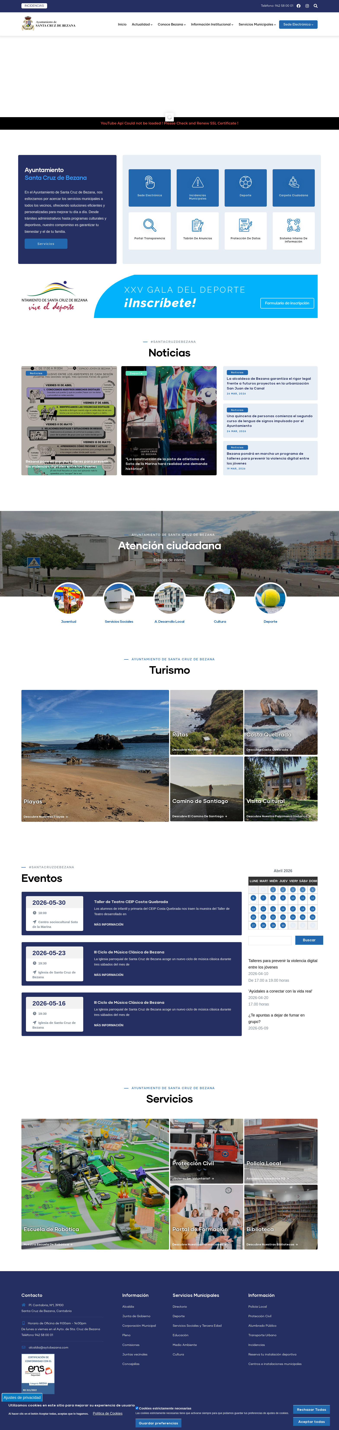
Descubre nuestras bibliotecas (270, 1244)
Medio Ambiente (185, 1345)
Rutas (180, 734)
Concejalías (130, 1364)
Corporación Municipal (139, 1325)
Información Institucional (212, 25)
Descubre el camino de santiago (198, 816)
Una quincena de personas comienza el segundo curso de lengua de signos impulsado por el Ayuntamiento (270, 421)
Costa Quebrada (269, 734)
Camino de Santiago (200, 801)
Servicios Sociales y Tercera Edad (197, 1325)
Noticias (36, 373)
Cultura (178, 1354)
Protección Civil (193, 1163)
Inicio (122, 24)
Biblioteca (260, 1229)
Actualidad (142, 25)
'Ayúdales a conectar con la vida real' (280, 991)
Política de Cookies (108, 1413)
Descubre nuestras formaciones (197, 1244)
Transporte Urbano (262, 1335)
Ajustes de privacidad (22, 1397)
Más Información (108, 924)
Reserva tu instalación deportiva (272, 1354)
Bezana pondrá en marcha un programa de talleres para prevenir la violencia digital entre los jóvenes (268, 458)
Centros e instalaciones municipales (275, 1364)
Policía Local (257, 1306)
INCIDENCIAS (34, 5)
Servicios (45, 244)
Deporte (136, 373)
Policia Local (263, 1163)
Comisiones (130, 1345)
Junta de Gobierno (136, 1316)
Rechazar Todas (311, 1409)
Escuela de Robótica (51, 1229)
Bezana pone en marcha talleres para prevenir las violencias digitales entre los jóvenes (67, 463)
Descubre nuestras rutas (192, 749)
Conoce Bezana (172, 25)
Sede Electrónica (298, 25)
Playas (33, 801)
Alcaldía (128, 1306)
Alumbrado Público (262, 1325)
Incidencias (256, 1345)
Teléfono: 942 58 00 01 (277, 5)
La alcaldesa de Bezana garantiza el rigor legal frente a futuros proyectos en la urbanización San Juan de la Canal (269, 383)
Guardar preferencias (158, 1423)
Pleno (126, 1335)
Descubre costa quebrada (267, 749)
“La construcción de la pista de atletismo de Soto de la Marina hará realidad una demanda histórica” (166, 464)
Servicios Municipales (257, 25)
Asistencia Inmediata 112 (265, 1178)
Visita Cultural (265, 801)
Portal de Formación (200, 1229)
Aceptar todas (311, 1421)
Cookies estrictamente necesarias (165, 1408)
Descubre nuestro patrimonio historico (276, 816)
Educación (181, 1335)
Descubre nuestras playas (44, 816)
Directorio (180, 1306)
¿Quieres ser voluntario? (191, 1178)
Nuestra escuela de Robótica (46, 1244)
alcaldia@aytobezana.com (44, 1347)
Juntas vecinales (134, 1354)
